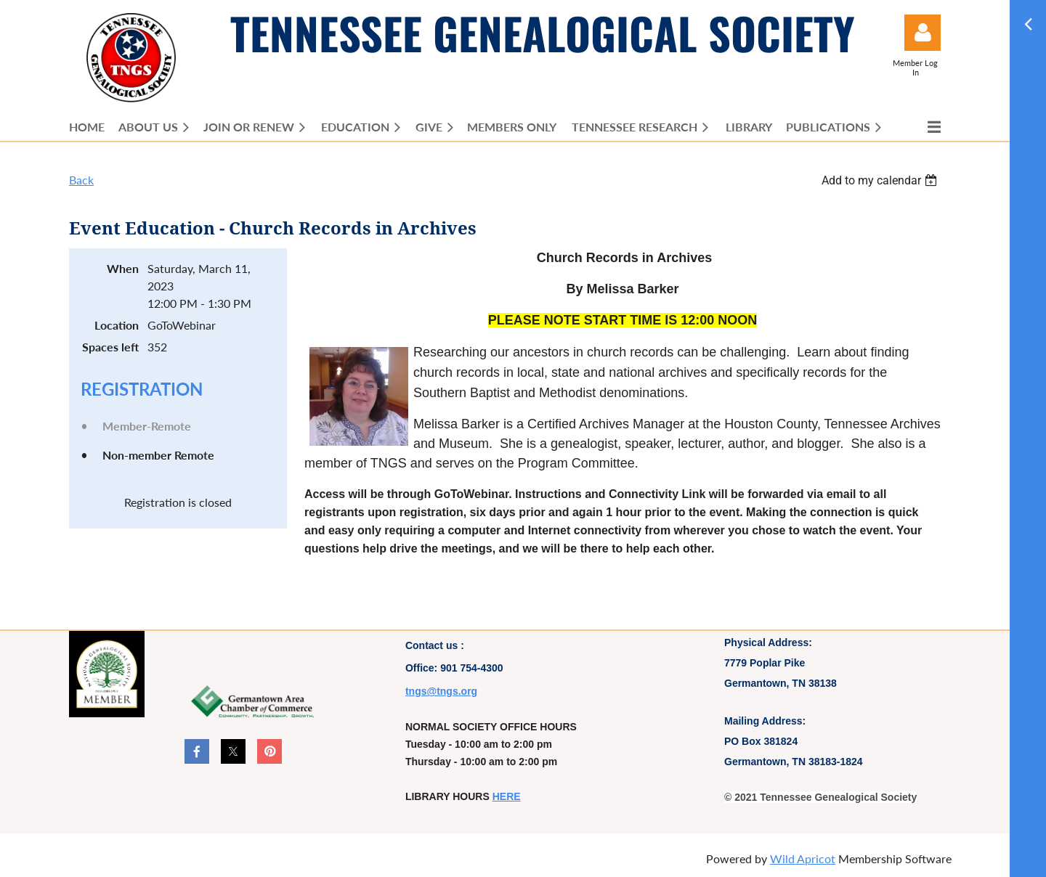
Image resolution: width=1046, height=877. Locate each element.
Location (116, 325)
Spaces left (110, 347)
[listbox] (881, 180)
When (123, 268)
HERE (506, 796)
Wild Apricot (802, 858)
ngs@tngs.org (443, 691)
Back (81, 180)
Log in (922, 33)
